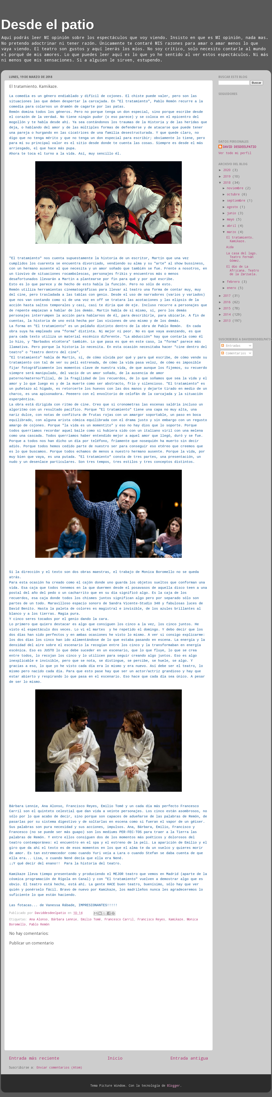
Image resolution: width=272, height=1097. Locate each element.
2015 (227, 308)
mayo (231, 219)
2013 (227, 321)
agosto (233, 207)
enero (232, 288)
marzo (232, 232)
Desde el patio (47, 24)
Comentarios (233, 353)
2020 (227, 170)
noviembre (236, 188)
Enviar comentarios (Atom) (59, 1067)
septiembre (237, 200)
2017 (227, 296)
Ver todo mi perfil (234, 153)
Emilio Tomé (91, 919)
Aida (230, 247)
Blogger (173, 1085)
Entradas (230, 346)
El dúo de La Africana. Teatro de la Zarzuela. (242, 270)
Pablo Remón (39, 924)
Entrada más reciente (34, 1058)
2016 (227, 302)
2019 (227, 176)
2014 (227, 314)
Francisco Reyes (151, 919)
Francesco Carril (119, 919)
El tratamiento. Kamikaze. (240, 239)
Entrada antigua (189, 1058)
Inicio (114, 1058)
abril (232, 226)
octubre (234, 194)
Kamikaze (176, 919)
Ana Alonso (38, 919)
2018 (227, 183)
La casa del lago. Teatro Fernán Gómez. (241, 257)
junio (232, 213)
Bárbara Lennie (64, 919)
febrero (234, 282)
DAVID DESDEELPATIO (239, 147)
